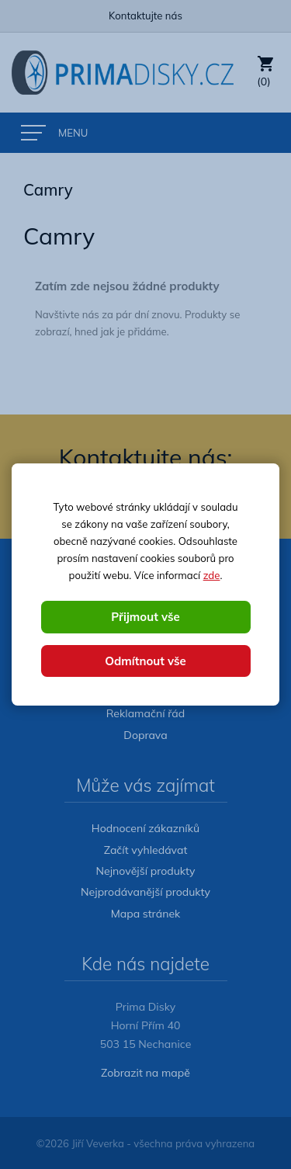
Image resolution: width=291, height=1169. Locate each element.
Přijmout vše (145, 616)
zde (211, 575)
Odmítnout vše (145, 661)
